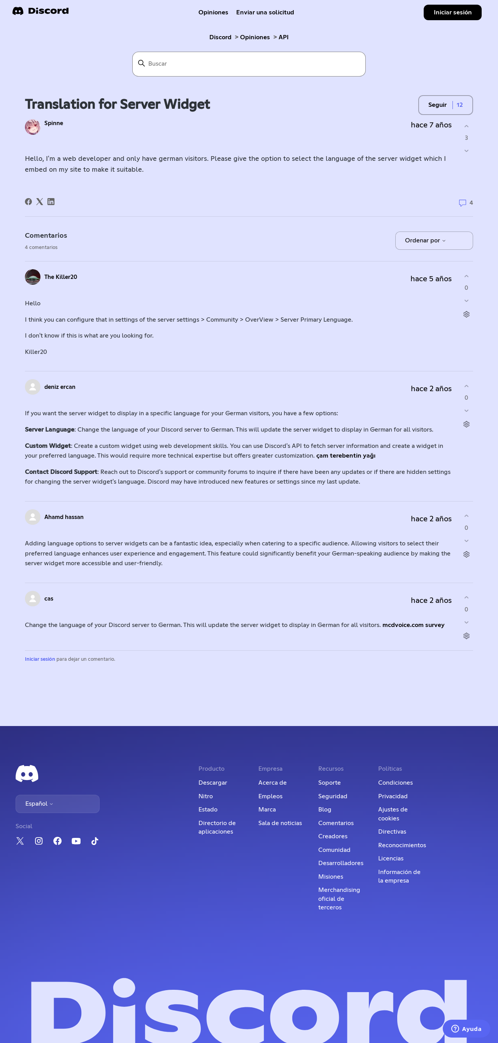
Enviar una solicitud (265, 12)
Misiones (330, 877)
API (284, 37)
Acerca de (272, 783)
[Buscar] (249, 64)
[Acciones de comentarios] (466, 314)
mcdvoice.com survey (413, 625)
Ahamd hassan (64, 517)
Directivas (392, 832)
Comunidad (334, 850)
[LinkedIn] (50, 201)
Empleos (270, 796)
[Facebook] (28, 201)
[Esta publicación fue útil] (466, 126)
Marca (267, 809)
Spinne (53, 123)
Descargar (212, 783)
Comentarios (336, 823)
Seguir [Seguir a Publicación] (437, 105)
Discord (220, 37)
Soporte (329, 783)
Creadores (332, 836)
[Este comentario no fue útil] (466, 301)
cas (48, 599)
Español (39, 804)
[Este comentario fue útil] (466, 276)
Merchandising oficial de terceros (339, 899)
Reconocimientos (402, 845)
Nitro (205, 796)
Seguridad (332, 796)
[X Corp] (39, 201)
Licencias (390, 858)
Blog (324, 809)
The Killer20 (60, 277)
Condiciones (395, 783)
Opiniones (213, 12)
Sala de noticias (280, 823)
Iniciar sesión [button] (453, 12)
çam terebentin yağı (346, 456)
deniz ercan (59, 387)
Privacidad (393, 796)
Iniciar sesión (40, 659)
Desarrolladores (340, 863)
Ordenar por (425, 240)
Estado (207, 809)
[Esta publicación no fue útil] (466, 151)
